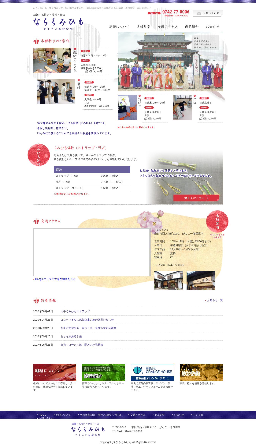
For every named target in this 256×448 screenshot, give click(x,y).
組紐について (63, 414)
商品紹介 (160, 414)
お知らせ (179, 414)
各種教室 (85, 414)
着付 (100, 414)
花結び (109, 414)
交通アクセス (137, 414)
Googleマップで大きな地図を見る (55, 278)
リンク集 (198, 414)
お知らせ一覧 (215, 300)
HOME (42, 414)
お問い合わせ (46, 418)
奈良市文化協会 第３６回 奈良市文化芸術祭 (88, 328)
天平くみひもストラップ (75, 311)
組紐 (93, 414)
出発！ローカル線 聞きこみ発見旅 (82, 344)
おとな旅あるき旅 (71, 336)
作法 (117, 414)
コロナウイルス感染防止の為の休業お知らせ (87, 319)
